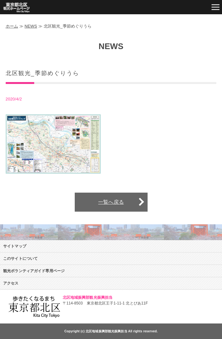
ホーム (12, 26)
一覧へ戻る (111, 202)
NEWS (31, 26)
